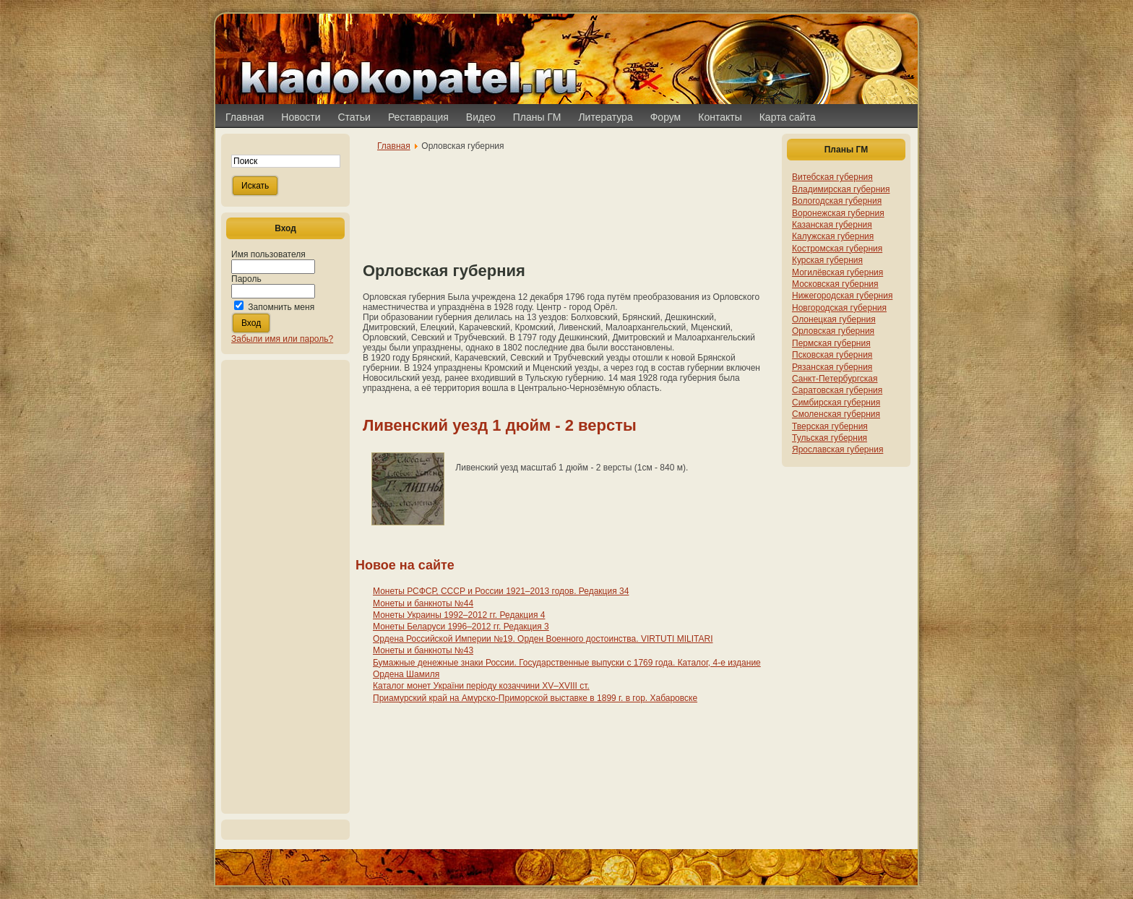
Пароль (246, 279)
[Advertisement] (285, 587)
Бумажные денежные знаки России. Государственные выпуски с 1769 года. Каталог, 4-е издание (567, 663)
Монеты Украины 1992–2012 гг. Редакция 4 (459, 615)
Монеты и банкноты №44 (423, 603)
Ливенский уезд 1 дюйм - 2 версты (500, 425)
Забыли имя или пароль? (282, 339)
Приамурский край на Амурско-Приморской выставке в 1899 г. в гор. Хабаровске (535, 698)
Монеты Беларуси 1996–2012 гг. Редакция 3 (461, 626)
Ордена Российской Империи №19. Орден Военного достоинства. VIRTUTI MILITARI (543, 639)
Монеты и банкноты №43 (423, 650)
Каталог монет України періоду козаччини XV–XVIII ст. (481, 686)
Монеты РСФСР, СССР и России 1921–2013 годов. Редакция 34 (501, 591)
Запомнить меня (281, 307)
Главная (393, 146)
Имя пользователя (268, 254)
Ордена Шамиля (406, 674)
